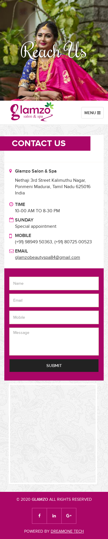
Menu (94, 114)
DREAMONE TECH (67, 531)
